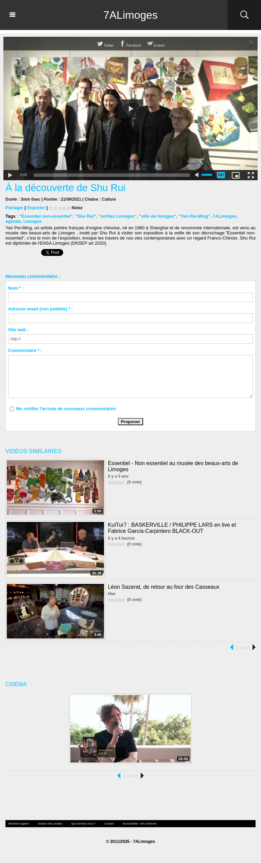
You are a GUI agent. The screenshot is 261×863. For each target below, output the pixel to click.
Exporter (36, 207)
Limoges (32, 221)
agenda (13, 221)
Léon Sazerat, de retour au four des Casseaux (163, 587)
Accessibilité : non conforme (140, 823)
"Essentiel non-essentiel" (46, 216)
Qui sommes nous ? (83, 823)
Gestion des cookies (50, 823)
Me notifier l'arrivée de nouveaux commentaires (66, 408)
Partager (14, 207)
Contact (109, 823)
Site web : (18, 329)
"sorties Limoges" (118, 216)
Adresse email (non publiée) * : (40, 308)
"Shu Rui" (85, 216)
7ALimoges (130, 15)
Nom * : (16, 288)
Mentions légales (18, 823)
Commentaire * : (25, 350)
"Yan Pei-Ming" (194, 216)
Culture (109, 199)
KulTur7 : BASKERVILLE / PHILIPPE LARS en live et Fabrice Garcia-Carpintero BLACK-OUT (172, 528)
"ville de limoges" (157, 216)
